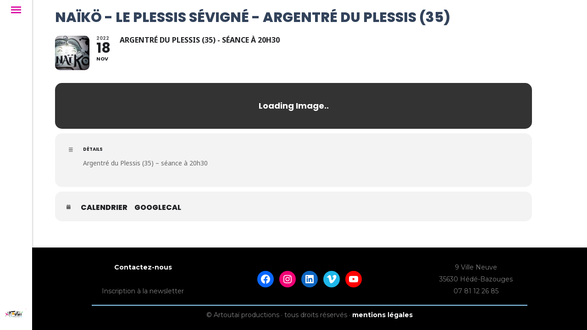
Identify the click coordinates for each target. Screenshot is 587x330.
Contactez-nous (143, 259)
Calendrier (104, 207)
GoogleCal (157, 207)
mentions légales (382, 307)
